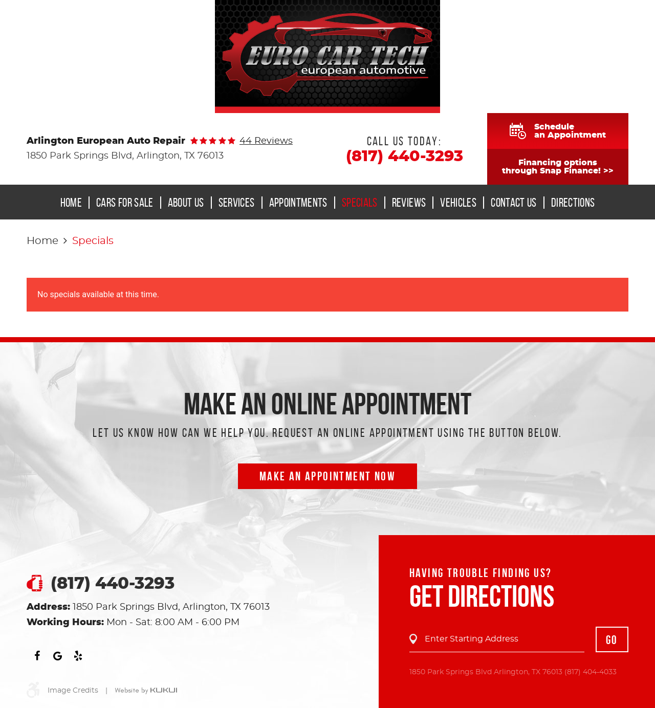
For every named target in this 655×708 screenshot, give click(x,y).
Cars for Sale (125, 202)
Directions (573, 202)
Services (237, 202)
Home (71, 202)
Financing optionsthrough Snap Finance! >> (558, 167)
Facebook (37, 656)
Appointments (298, 202)
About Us (186, 202)
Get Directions (481, 596)
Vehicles (458, 202)
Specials (360, 202)
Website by (146, 691)
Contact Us (514, 202)
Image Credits (73, 690)
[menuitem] (74, 202)
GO (612, 640)
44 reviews (266, 141)
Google (57, 656)
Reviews (409, 202)
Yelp (78, 656)
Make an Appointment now (327, 476)
